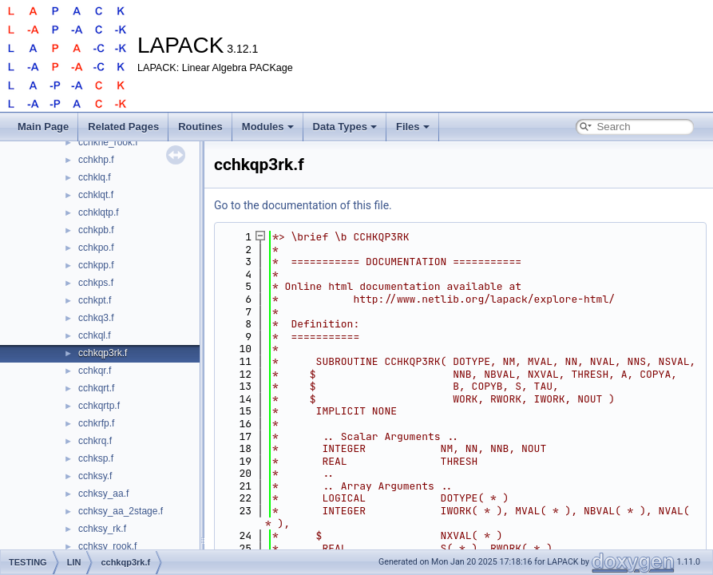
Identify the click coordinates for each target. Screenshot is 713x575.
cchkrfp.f (96, 423)
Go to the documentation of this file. (303, 205)
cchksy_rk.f (102, 528)
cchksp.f (95, 458)
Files (413, 127)
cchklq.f (94, 177)
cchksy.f (95, 476)
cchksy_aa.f (103, 493)
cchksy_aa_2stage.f (120, 511)
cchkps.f (95, 282)
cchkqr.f (94, 370)
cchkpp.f (96, 265)
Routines (200, 127)
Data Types (345, 127)
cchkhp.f (96, 159)
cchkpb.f (96, 230)
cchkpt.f (94, 300)
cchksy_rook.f (107, 546)
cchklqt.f (95, 194)
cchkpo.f (96, 247)
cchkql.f (94, 335)
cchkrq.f (95, 440)
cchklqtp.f (98, 212)
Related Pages (123, 127)
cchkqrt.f (96, 388)
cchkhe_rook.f (108, 142)
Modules (268, 127)
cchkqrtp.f (99, 405)
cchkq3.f (96, 317)
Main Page (43, 127)
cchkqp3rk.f (102, 353)
